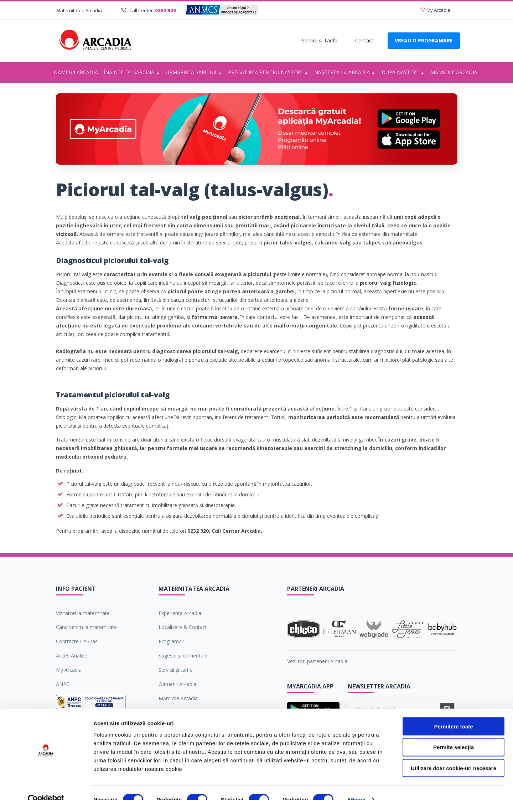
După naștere (404, 73)
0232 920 (165, 10)
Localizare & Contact (183, 627)
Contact (364, 40)
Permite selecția (453, 734)
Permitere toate (453, 712)
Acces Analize (71, 655)
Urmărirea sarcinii (194, 73)
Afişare (356, 786)
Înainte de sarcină (132, 73)
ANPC (62, 684)
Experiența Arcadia (180, 613)
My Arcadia (435, 10)
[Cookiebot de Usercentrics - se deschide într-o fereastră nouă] (46, 786)
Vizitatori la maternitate (83, 613)
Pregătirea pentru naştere (269, 73)
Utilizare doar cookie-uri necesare (453, 755)
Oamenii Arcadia (76, 72)
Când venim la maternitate (86, 627)
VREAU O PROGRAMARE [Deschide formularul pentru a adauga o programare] (424, 40)
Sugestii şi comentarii (183, 655)
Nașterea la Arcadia (345, 73)
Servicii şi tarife (176, 669)
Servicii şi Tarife (319, 40)
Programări (172, 641)
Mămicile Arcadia (453, 72)
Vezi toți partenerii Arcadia (317, 661)
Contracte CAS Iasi (77, 641)
